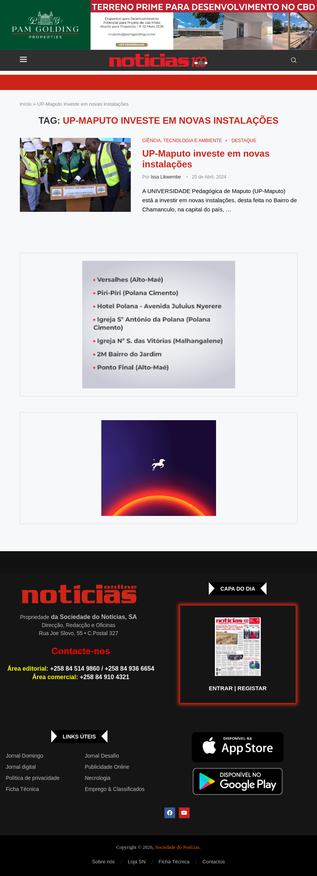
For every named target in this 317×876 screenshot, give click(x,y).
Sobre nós (103, 862)
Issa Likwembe (166, 177)
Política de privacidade (33, 778)
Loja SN (136, 862)
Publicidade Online (107, 767)
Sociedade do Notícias (177, 847)
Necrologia (98, 778)
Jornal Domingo (24, 755)
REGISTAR (252, 688)
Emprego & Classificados (115, 789)
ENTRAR (221, 688)
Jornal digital (21, 767)
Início (26, 104)
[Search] (293, 60)
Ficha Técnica (22, 789)
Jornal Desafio (102, 755)
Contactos (214, 862)
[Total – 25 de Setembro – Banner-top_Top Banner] (158, 25)
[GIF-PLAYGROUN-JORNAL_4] (158, 468)
